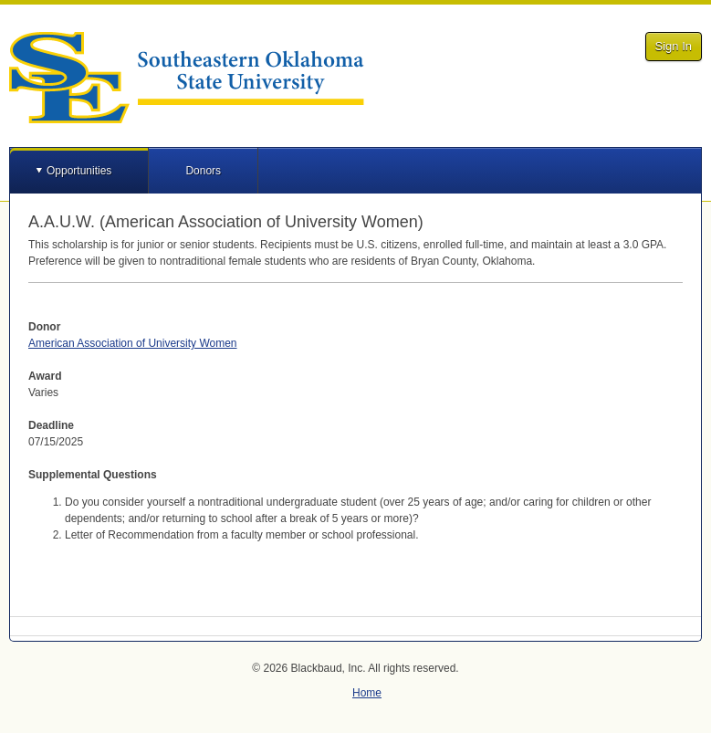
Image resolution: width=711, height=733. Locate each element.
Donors (203, 170)
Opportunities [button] (79, 170)
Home (367, 692)
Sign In (673, 46)
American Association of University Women (132, 343)
